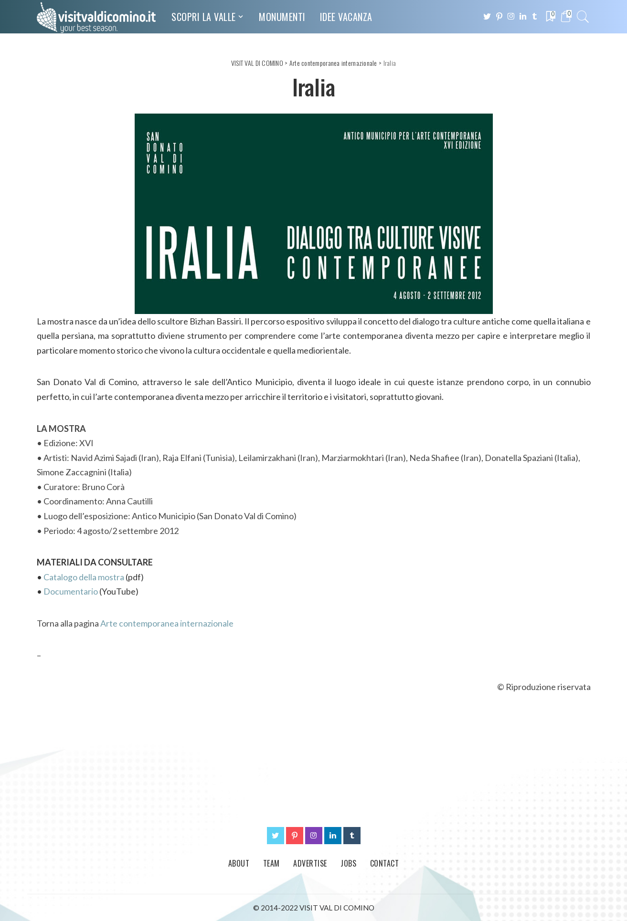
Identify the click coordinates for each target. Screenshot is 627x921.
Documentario (70, 591)
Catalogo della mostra (83, 577)
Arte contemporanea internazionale (167, 623)
